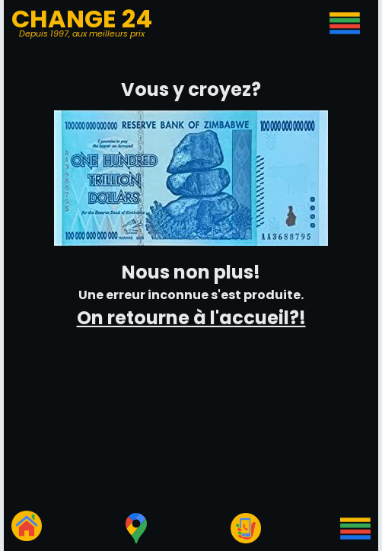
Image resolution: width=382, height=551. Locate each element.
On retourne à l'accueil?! (191, 317)
